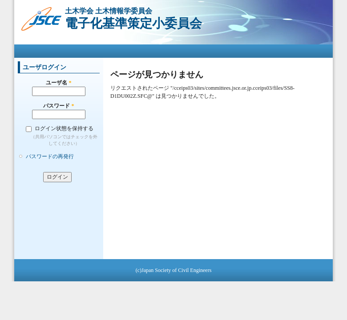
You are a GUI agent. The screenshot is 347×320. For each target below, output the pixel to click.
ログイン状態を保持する (64, 128)
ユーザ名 (58, 83)
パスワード (58, 106)
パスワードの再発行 (50, 156)
